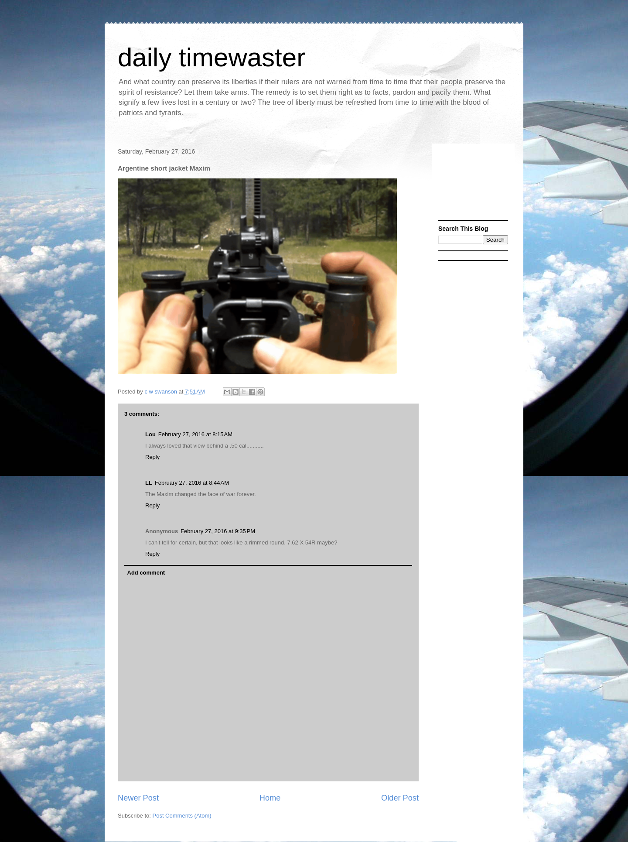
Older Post (400, 798)
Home (270, 798)
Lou (150, 434)
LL (148, 482)
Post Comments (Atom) (182, 815)
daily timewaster (211, 57)
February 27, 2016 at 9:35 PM (218, 531)
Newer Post (138, 798)
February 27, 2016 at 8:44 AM (192, 482)
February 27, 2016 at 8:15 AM (195, 434)
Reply (152, 457)
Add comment (146, 572)
